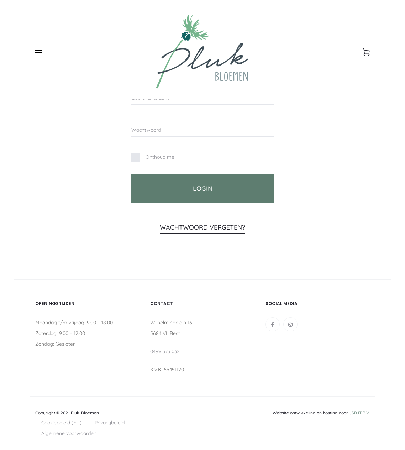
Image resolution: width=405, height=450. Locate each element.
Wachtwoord (146, 129)
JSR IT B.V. (359, 412)
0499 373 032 (165, 351)
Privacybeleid (110, 422)
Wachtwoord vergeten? (202, 227)
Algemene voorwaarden (68, 433)
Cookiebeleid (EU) (61, 422)
